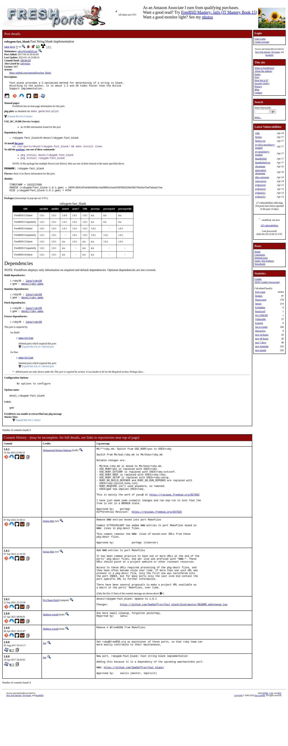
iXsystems (275, 52)
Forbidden (260, 307)
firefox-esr (260, 140)
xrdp (257, 133)
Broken (258, 295)
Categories (260, 254)
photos (207, 17)
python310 (260, 185)
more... (258, 117)
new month (260, 350)
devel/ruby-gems (32, 291)
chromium (260, 166)
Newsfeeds (260, 264)
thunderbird (261, 158)
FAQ (257, 77)
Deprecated (260, 299)
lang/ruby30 (34, 288)
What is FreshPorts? (264, 68)
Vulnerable (260, 319)
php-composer (262, 177)
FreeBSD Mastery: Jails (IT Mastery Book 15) (219, 12)
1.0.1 (6, 46)
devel (12, 46)
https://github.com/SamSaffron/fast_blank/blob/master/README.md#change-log (173, 647)
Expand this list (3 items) (20, 119)
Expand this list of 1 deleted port (38, 356)
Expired (259, 323)
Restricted (260, 311)
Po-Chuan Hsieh (51, 640)
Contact (258, 92)
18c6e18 (25, 61)
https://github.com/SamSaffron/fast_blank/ (30, 73)
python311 (260, 192)
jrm (44, 684)
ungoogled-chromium (260, 172)
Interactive (260, 330)
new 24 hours (261, 334)
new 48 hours (261, 338)
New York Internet (262, 52)
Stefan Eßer (48, 547)
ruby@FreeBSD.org (27, 51)
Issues (257, 74)
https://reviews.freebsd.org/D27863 (174, 517)
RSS (279, 739)
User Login (260, 38)
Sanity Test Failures (264, 261)
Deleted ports (261, 257)
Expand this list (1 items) (28, 432)
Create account (262, 41)
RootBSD (269, 55)
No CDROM (261, 315)
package (20, 153)
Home (257, 251)
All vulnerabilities (269, 225)
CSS (271, 739)
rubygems (25, 64)
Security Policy (262, 83)
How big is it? (261, 80)
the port (19, 146)
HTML (265, 739)
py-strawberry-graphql (262, 153)
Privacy (258, 86)
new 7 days (260, 342)
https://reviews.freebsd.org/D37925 (157, 538)
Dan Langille (259, 741)
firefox (258, 137)
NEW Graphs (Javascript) (267, 282)
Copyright (238, 741)
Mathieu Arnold (50, 656)
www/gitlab (26, 348)
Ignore (258, 303)
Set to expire (261, 327)
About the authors (263, 71)
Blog (257, 89)
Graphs (258, 279)
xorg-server (260, 181)
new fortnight (261, 346)
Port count (260, 292)
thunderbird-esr (262, 162)
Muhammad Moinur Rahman (57, 462)
